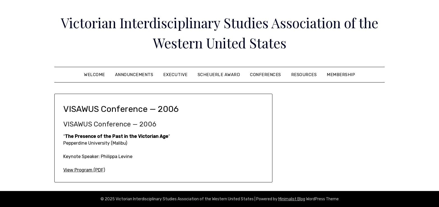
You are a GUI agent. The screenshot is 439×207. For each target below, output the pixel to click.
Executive (175, 74)
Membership (341, 74)
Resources (304, 74)
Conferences (265, 74)
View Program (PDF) (84, 170)
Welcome (94, 74)
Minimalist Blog (291, 199)
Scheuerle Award (219, 74)
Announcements (134, 74)
